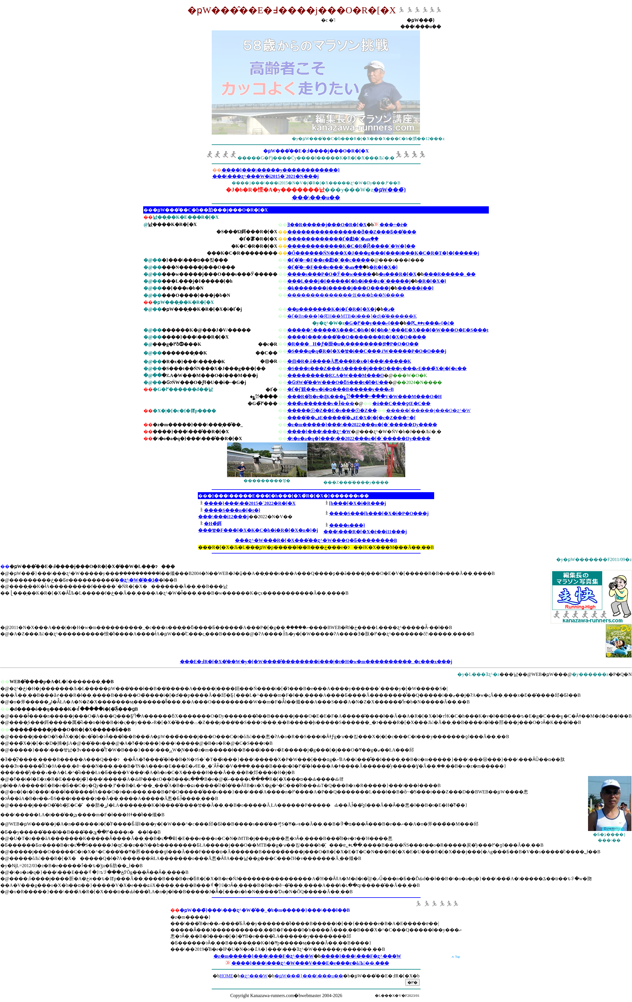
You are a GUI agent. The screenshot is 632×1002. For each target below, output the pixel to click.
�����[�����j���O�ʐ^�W (428, 410)
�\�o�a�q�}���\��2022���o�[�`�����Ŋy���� (358, 438)
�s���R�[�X (398, 274)
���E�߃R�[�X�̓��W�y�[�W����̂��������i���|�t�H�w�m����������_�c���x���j (316, 661)
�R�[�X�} (383, 267)
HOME (226, 975)
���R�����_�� (450, 274)
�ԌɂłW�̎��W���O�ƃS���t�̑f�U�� (337, 382)
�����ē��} (415, 288)
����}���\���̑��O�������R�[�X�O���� (356, 336)
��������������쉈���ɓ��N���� (346, 295)
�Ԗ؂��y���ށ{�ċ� (430, 323)
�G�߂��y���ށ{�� (371, 323)
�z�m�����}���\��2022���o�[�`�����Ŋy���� (362, 424)
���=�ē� (393, 224)
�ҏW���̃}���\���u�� (308, 975)
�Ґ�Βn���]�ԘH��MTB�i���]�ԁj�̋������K (352, 316)
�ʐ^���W (254, 975)
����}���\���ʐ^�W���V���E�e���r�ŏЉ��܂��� (310, 963)
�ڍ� (389, 309)
